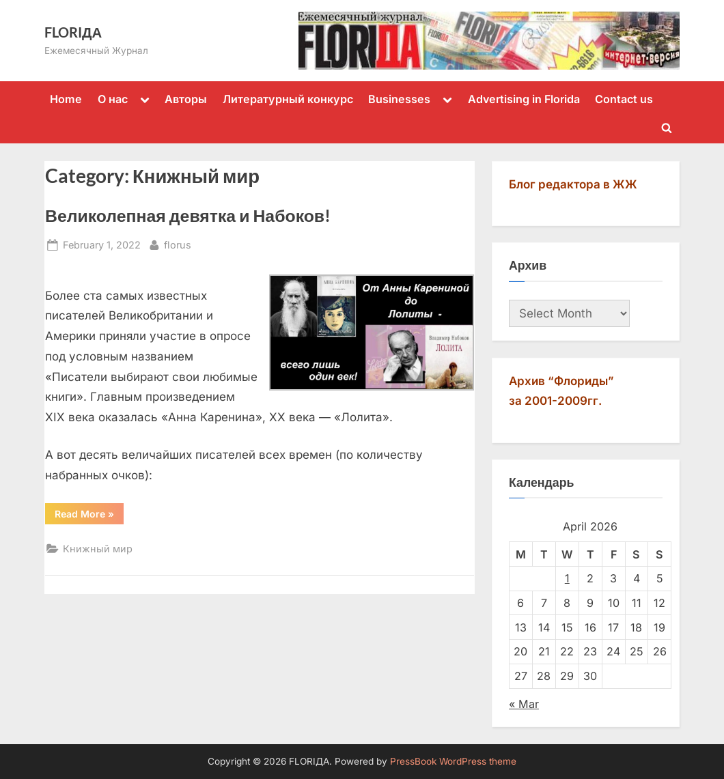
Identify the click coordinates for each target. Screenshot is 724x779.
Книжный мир (98, 548)
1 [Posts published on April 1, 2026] (567, 578)
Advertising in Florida (524, 99)
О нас (113, 99)
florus (177, 243)
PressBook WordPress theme (453, 761)
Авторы (186, 99)
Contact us (624, 99)
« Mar (524, 704)
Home (66, 99)
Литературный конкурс (288, 99)
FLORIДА (73, 32)
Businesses (399, 99)
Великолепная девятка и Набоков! (188, 215)
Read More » (89, 516)
